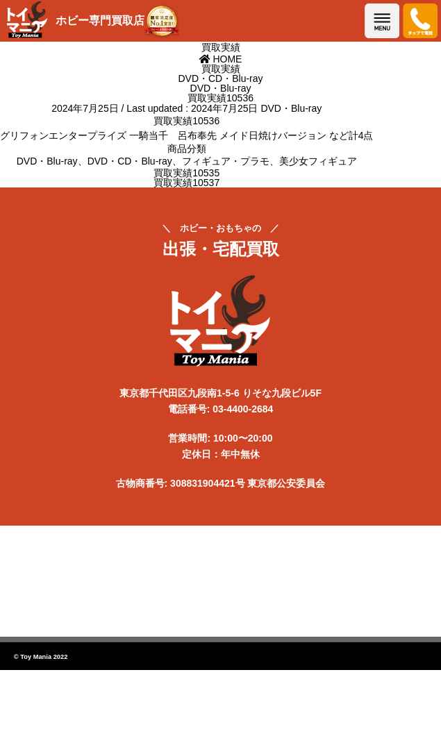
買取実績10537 (186, 182)
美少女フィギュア (318, 161)
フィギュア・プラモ (225, 161)
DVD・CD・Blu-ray (130, 161)
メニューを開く (382, 20)
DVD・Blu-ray (291, 108)
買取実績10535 (186, 172)
